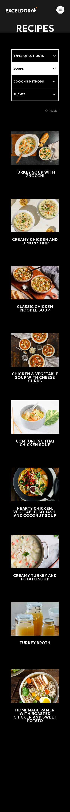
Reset (52, 110)
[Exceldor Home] (21, 9)
